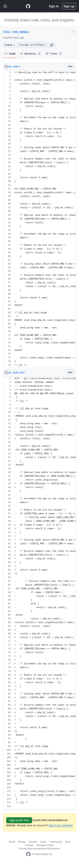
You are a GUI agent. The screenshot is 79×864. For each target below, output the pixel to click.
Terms (12, 841)
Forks (54, 54)
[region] (39, 219)
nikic (6, 31)
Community (56, 841)
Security (33, 841)
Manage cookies (45, 845)
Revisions (30, 54)
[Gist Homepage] (28, 6)
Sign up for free (19, 820)
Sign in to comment (61, 825)
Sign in (54, 6)
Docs (67, 841)
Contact (29, 845)
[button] (52, 45)
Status (43, 841)
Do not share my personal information (39, 848)
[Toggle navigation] (5, 6)
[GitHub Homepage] (28, 854)
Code (10, 53)
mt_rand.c (21, 31)
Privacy (22, 841)
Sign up (68, 6)
